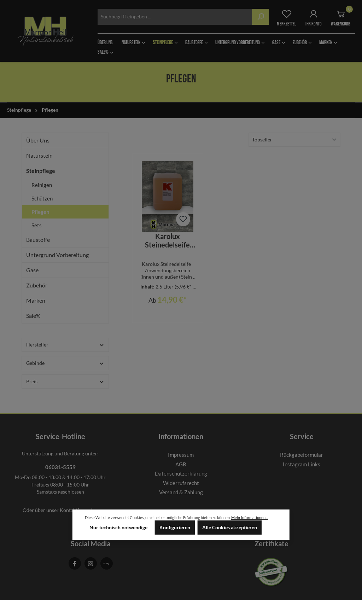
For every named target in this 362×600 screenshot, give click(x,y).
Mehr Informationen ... (249, 517)
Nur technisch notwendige (118, 527)
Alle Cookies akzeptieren (229, 527)
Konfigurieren (174, 527)
